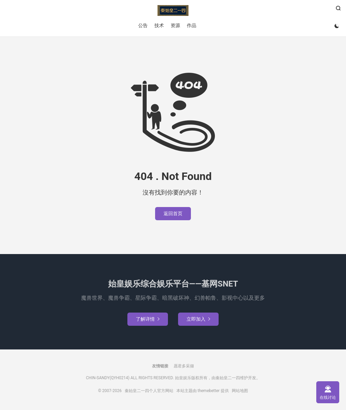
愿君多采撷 (184, 366)
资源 (175, 25)
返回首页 (173, 213)
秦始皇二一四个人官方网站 (173, 10)
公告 (143, 25)
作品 (191, 25)
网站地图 (240, 390)
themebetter (209, 390)
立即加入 (198, 319)
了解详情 (147, 319)
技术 (159, 25)
